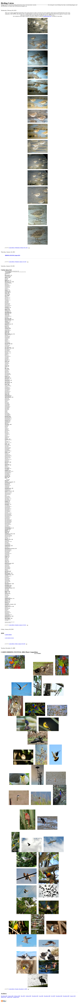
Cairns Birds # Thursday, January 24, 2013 (17, 261)
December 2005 (35, 996)
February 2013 (16, 997)
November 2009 (59, 996)
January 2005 (10, 996)
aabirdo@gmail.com (47, 16)
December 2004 (4, 996)
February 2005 (17, 996)
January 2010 (73, 996)
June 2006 (41, 996)
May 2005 (23, 996)
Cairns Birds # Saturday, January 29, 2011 (17, 625)
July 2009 (53, 996)
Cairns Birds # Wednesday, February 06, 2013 (18, 247)
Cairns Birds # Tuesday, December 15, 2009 (18, 989)
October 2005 (28, 996)
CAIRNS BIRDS (8, 634)
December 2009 (66, 996)
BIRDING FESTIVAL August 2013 (12, 255)
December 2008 (47, 996)
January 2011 (3, 997)
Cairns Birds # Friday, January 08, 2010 (17, 643)
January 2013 (9, 997)
